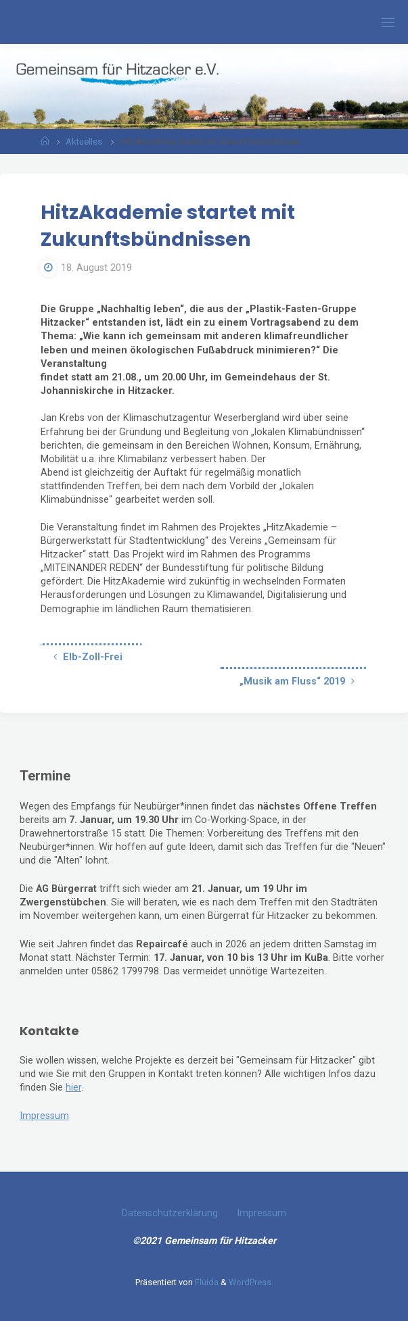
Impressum (44, 1116)
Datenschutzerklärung (170, 1213)
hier (73, 1087)
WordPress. (251, 1282)
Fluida (206, 1282)
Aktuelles (84, 141)
